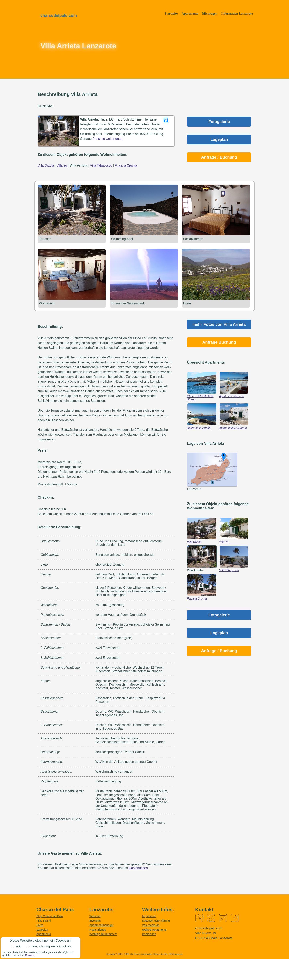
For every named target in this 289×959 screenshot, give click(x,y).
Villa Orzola (194, 541)
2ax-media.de (150, 925)
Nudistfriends (97, 929)
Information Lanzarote (237, 13)
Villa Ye (223, 541)
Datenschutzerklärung (156, 920)
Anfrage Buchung (219, 342)
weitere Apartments (154, 929)
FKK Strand (43, 920)
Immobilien (149, 934)
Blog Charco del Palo (49, 916)
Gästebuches (138, 867)
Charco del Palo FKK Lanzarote (168, 954)
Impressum (149, 916)
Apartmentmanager (101, 925)
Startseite (171, 13)
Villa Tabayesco (229, 570)
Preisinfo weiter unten (107, 138)
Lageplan (219, 139)
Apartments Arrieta (199, 427)
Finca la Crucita (197, 598)
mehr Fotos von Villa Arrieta (219, 324)
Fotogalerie (219, 121)
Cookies (29, 955)
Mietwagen (209, 13)
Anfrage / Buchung (219, 157)
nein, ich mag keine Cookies (51, 946)
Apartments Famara (231, 396)
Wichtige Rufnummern (103, 934)
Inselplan (95, 920)
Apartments (190, 13)
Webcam (94, 916)
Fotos (39, 925)
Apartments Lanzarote (233, 427)
